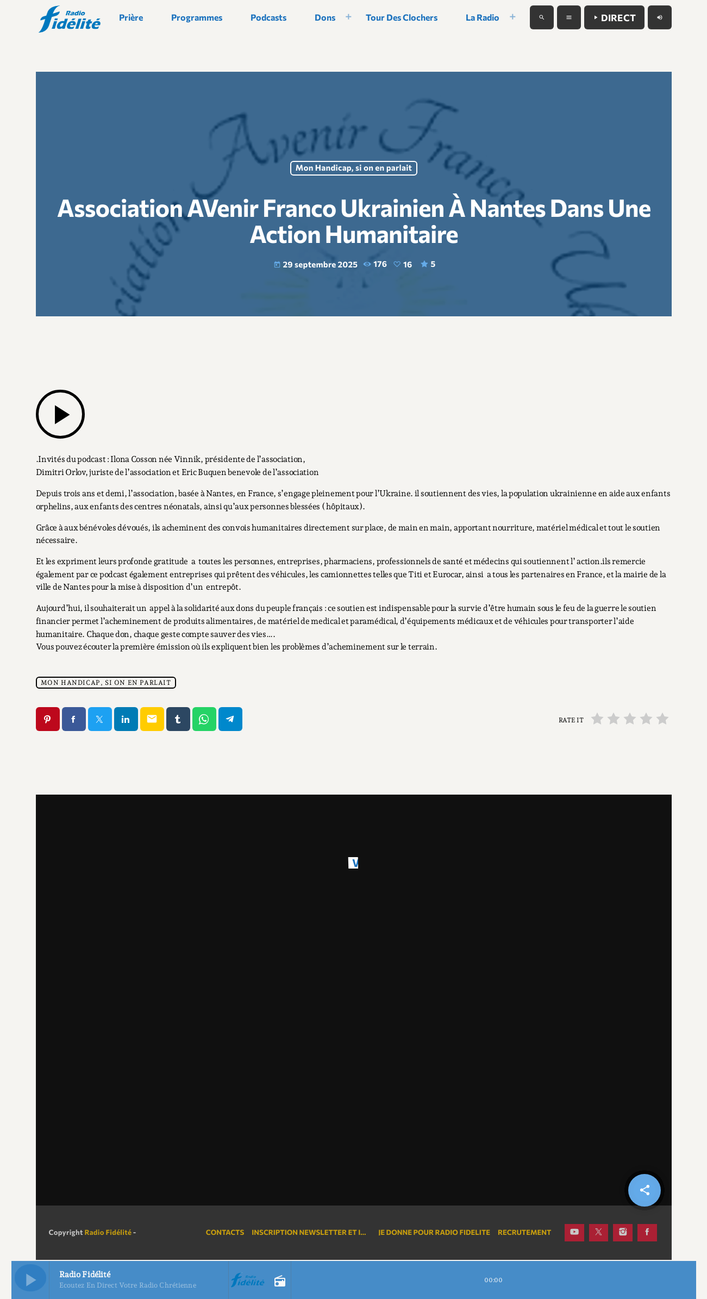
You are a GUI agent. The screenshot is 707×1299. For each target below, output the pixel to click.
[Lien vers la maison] (70, 17)
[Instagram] (623, 1233)
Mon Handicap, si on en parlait (353, 168)
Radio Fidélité (108, 1233)
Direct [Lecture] (614, 17)
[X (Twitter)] (599, 1233)
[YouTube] (574, 1233)
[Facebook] (647, 1233)
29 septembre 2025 (316, 265)
